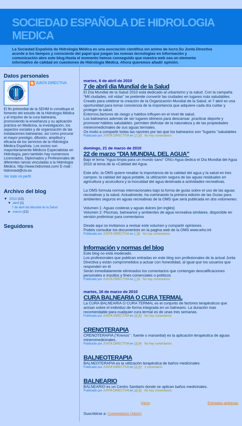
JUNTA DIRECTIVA (51, 83)
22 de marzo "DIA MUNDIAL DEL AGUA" (136, 153)
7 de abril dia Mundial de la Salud (126, 86)
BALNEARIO (100, 380)
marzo (18, 211)
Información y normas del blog (123, 247)
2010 (13, 198)
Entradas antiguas (222, 403)
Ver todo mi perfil (17, 176)
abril (16, 203)
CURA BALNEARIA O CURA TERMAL (132, 297)
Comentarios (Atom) (125, 413)
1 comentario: (154, 367)
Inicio (145, 403)
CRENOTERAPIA (105, 329)
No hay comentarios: (158, 135)
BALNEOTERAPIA (107, 357)
